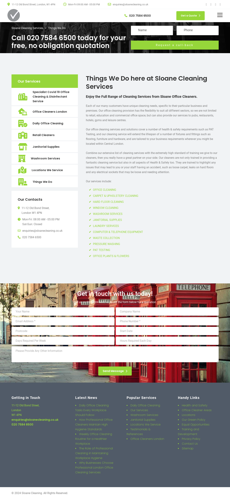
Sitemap (188, 448)
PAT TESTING (101, 250)
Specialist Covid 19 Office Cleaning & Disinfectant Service (51, 96)
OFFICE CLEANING (104, 189)
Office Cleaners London (50, 112)
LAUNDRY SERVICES (106, 226)
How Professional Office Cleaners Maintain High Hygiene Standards (94, 424)
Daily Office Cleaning (48, 123)
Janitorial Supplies (46, 147)
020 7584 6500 (31, 237)
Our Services (139, 410)
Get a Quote (190, 15)
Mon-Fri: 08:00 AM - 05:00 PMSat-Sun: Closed (40, 222)
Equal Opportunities (195, 424)
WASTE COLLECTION (106, 238)
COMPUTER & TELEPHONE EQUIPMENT (118, 232)
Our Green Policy (193, 420)
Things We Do (42, 182)
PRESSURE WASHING (106, 244)
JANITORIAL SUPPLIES (107, 220)
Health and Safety (194, 405)
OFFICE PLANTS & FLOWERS (111, 256)
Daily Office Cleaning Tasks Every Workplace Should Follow (92, 410)
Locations (188, 415)
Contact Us (190, 444)
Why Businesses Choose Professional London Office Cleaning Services (94, 467)
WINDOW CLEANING (105, 208)
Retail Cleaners (44, 135)
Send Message (115, 371)
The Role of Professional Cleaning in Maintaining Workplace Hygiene (94, 453)
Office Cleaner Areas (197, 410)
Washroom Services (45, 158)
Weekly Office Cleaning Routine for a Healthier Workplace (93, 439)
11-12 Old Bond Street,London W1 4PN (35, 210)
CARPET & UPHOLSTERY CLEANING (115, 196)
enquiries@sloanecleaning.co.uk (42, 230)
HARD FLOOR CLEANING (108, 202)
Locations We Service (47, 170)
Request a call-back (175, 45)
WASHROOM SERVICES (108, 214)
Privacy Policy (191, 439)
